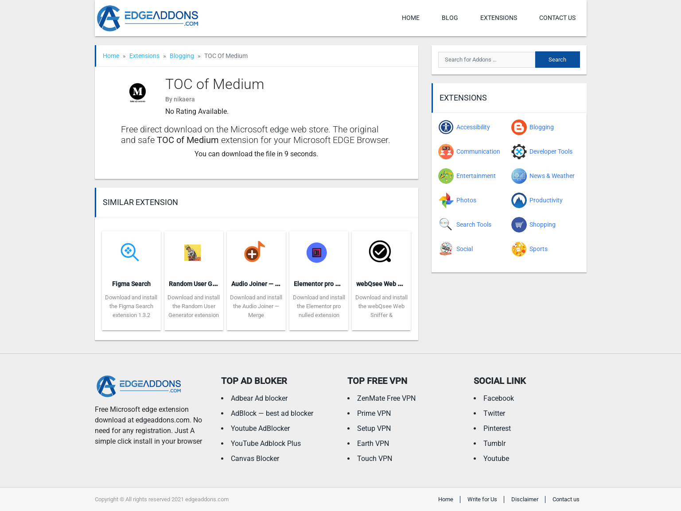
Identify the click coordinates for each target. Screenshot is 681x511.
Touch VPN (374, 458)
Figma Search (131, 283)
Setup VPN (374, 428)
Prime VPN (374, 413)
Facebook (498, 398)
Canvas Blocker (255, 458)
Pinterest (497, 428)
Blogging (182, 55)
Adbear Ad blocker (259, 398)
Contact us (557, 17)
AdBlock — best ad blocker (272, 413)
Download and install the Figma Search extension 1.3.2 (131, 306)
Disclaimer (524, 499)
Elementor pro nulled (323, 283)
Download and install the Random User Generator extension (193, 306)
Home (411, 17)
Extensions (498, 17)
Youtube (496, 458)
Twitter (494, 413)
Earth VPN (373, 443)
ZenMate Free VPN (386, 398)
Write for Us (482, 499)
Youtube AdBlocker (260, 428)
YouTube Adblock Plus (266, 443)
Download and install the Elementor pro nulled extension (319, 306)
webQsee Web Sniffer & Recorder (402, 283)
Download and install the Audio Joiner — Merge (256, 306)
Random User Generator (203, 283)
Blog (450, 17)
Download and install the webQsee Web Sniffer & (381, 306)
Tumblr (494, 443)
